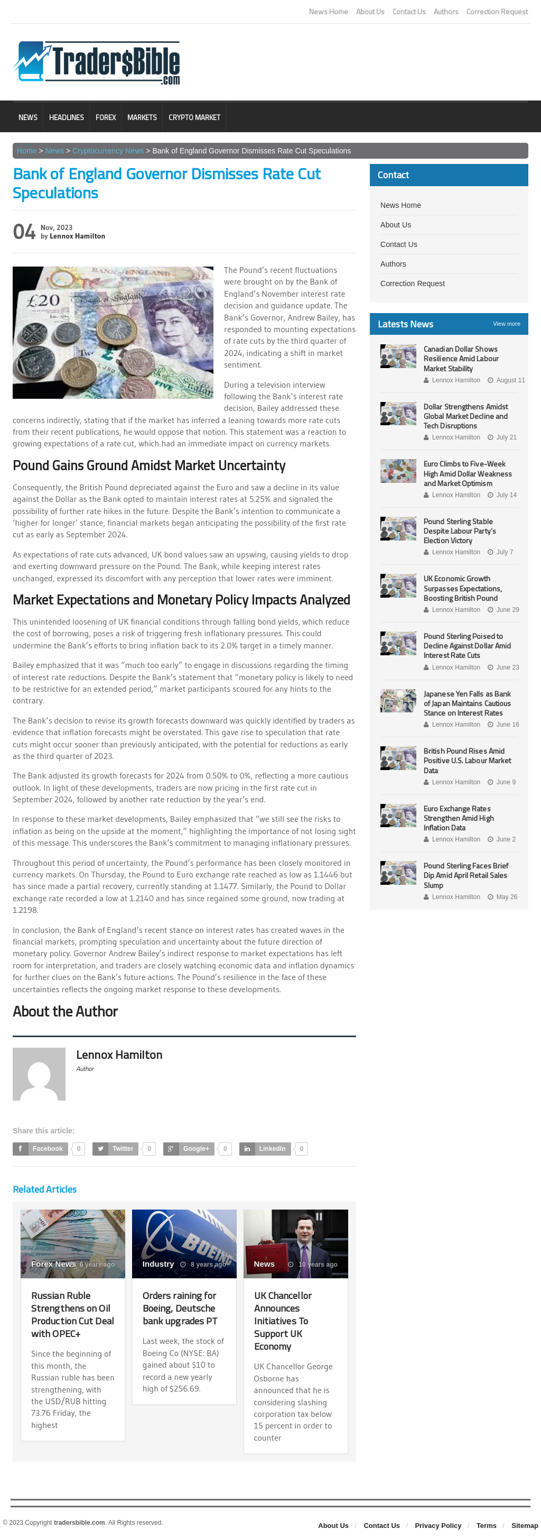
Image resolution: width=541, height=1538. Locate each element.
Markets (142, 117)
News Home (328, 11)
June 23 (502, 667)
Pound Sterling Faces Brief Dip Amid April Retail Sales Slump (465, 875)
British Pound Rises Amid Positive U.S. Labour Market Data (467, 760)
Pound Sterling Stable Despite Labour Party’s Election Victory (459, 531)
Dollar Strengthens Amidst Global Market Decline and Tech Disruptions (465, 416)
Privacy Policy (438, 1526)
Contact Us (409, 11)
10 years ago (313, 1264)
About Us (370, 11)
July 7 (499, 552)
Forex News (53, 1264)
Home (26, 151)
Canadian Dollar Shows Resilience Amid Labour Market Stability (461, 358)
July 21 (501, 437)
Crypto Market (194, 117)
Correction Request (497, 11)
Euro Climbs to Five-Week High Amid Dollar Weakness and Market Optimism (467, 473)
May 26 (501, 897)
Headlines (66, 117)
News (28, 117)
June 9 (501, 782)
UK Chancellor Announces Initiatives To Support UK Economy (285, 1320)
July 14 (501, 495)
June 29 (502, 610)
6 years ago (92, 1264)
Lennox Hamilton (77, 236)
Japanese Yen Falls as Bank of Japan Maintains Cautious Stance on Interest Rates (471, 703)
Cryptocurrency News (107, 151)
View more (506, 324)
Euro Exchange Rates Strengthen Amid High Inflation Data (458, 818)
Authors (446, 11)
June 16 (502, 724)
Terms (487, 1526)
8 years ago (203, 1264)
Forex (106, 117)
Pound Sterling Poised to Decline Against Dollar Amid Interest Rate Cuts (467, 645)
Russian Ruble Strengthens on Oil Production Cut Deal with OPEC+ (72, 1314)
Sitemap (524, 1526)
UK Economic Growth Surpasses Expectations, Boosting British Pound (462, 588)
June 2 (501, 839)
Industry (158, 1264)
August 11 (505, 380)
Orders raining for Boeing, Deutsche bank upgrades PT (182, 1308)
